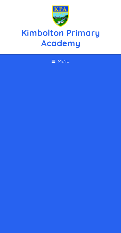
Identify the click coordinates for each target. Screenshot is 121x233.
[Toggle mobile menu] (60, 61)
